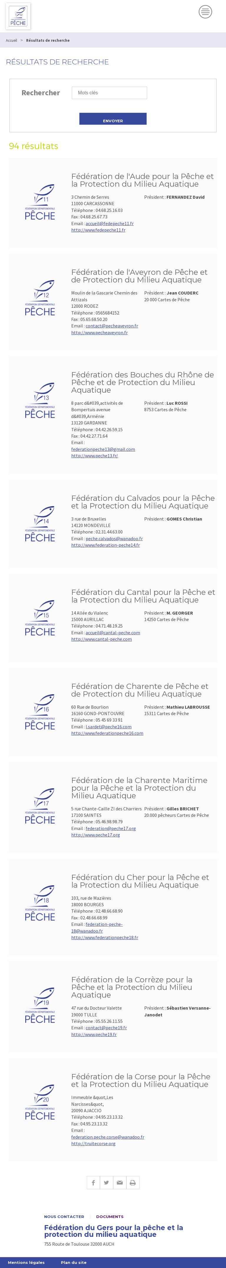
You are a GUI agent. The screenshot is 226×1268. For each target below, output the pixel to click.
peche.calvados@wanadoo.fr (114, 538)
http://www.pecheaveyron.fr (99, 332)
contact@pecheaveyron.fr (112, 326)
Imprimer (132, 1182)
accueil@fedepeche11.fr (110, 223)
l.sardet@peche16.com (109, 727)
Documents (110, 1217)
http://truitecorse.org (93, 1143)
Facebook (93, 1182)
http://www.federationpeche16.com (107, 733)
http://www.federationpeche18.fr (104, 937)
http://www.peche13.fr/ (94, 456)
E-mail (119, 1182)
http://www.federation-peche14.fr (105, 545)
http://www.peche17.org (95, 835)
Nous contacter (64, 1217)
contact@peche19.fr (106, 1028)
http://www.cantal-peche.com (101, 639)
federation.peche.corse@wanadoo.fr (107, 1137)
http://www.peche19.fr (94, 1034)
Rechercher (40, 92)
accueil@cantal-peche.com (113, 632)
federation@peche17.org (111, 828)
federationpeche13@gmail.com (103, 449)
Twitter (106, 1182)
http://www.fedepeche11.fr (98, 230)
